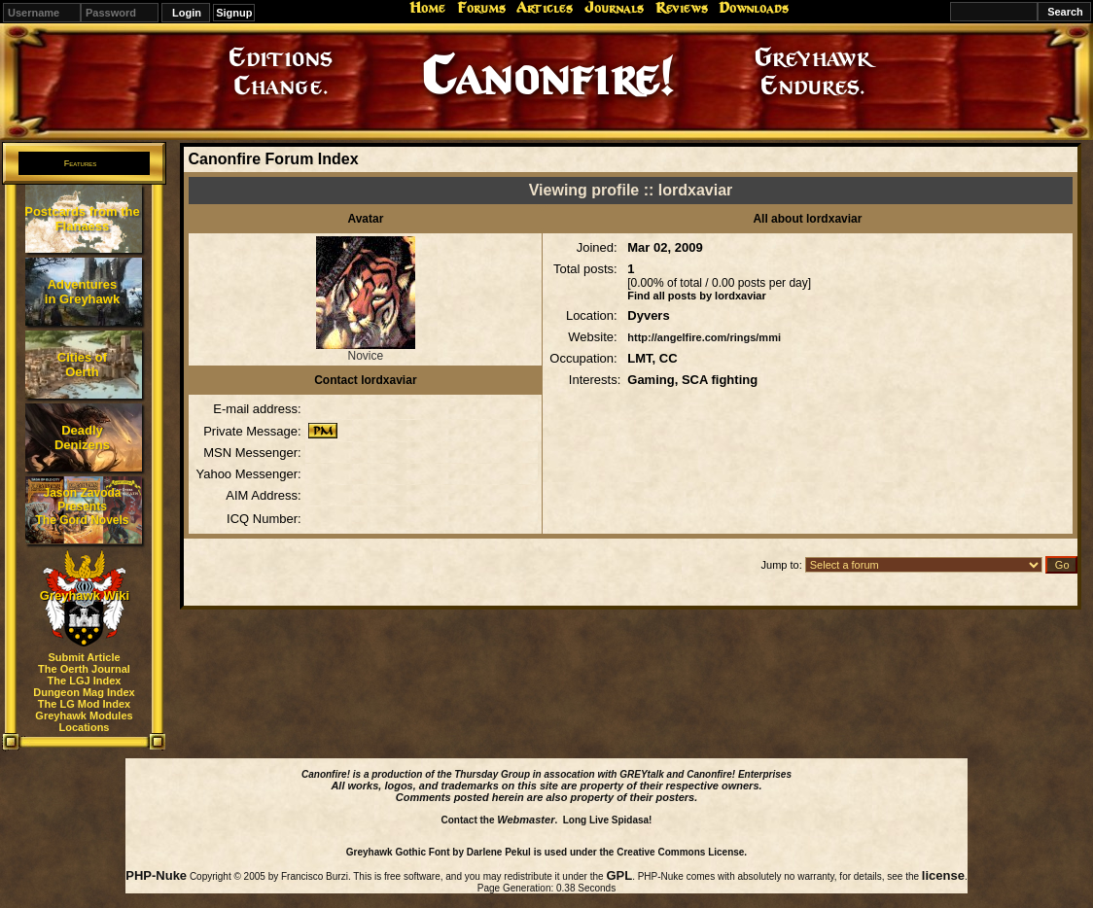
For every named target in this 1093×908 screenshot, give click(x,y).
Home (427, 8)
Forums (481, 8)
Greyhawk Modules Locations (83, 721)
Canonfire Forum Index (273, 159)
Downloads (754, 8)
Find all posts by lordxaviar (696, 295)
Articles (544, 8)
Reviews (681, 8)
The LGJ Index (85, 680)
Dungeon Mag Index (84, 692)
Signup (234, 12)
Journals (614, 8)
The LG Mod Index (84, 704)
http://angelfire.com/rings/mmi (704, 337)
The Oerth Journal (84, 669)
